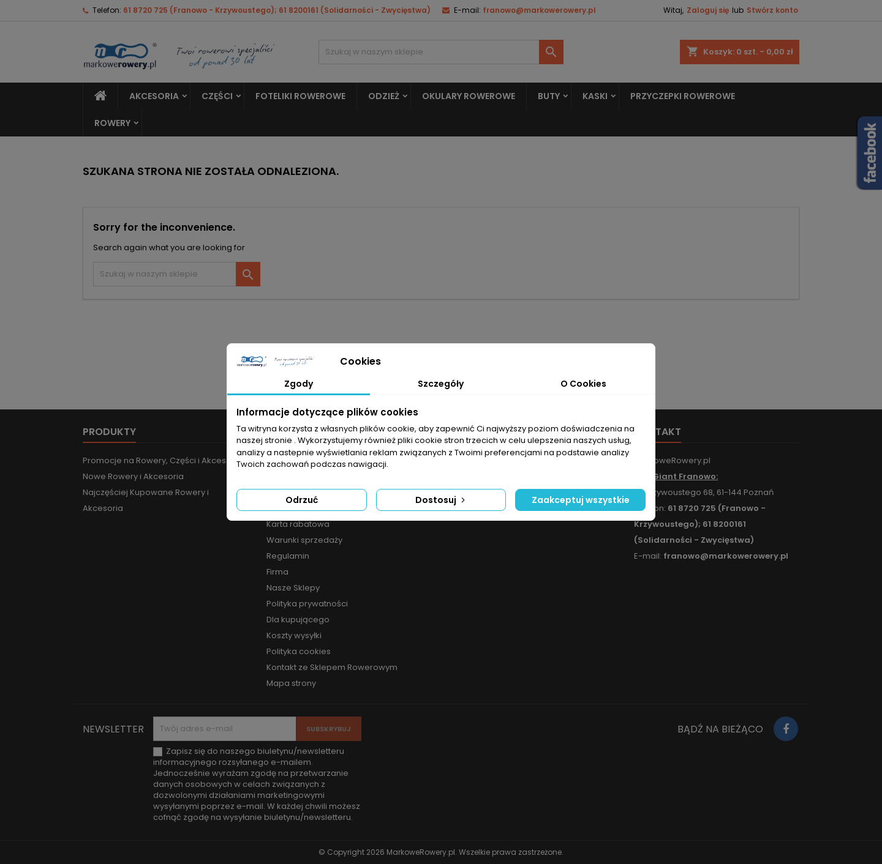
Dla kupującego (298, 619)
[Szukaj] (441, 52)
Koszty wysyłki (294, 635)
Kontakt (657, 432)
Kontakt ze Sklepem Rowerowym (332, 667)
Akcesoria (154, 96)
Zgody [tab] (298, 384)
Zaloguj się (708, 10)
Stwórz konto (772, 10)
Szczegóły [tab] (441, 384)
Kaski (595, 96)
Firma (277, 572)
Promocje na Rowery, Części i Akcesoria (162, 460)
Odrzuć (301, 500)
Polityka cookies (298, 651)
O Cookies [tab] (583, 384)
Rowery (112, 123)
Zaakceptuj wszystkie (581, 500)
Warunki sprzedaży (304, 540)
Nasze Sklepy (293, 588)
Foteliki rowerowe (300, 96)
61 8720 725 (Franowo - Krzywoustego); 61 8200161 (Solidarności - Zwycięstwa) (277, 10)
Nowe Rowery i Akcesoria (133, 476)
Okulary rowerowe (468, 96)
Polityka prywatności (307, 603)
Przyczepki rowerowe (682, 96)
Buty (549, 96)
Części (217, 96)
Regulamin (287, 556)
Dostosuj (441, 500)
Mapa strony (291, 683)
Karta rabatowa (298, 524)
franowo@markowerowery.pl (539, 10)
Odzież (383, 96)
